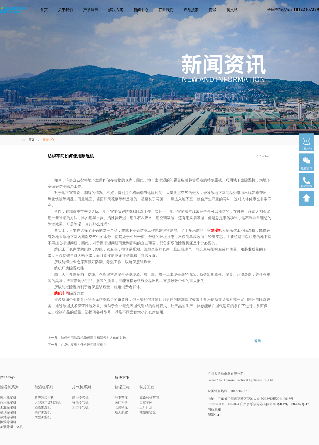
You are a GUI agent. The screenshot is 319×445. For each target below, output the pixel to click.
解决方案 (115, 10)
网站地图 (214, 409)
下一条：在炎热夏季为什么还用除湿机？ (77, 344)
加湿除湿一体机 (11, 427)
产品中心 (7, 378)
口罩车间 (146, 402)
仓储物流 (121, 407)
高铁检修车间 (149, 397)
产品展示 (90, 10)
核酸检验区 (147, 412)
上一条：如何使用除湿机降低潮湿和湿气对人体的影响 (87, 338)
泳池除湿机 (8, 417)
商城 (212, 10)
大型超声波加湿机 (47, 402)
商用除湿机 (8, 402)
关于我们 (65, 10)
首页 (44, 10)
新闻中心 (140, 10)
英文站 (232, 10)
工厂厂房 (146, 407)
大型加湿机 (42, 417)
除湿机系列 (9, 387)
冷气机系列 (81, 387)
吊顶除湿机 (8, 412)
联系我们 (166, 10)
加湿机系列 (43, 387)
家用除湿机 (8, 397)
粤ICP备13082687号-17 (293, 404)
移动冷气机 (80, 402)
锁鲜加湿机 (42, 412)
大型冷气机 (80, 407)
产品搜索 (191, 10)
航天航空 (121, 412)
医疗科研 (121, 402)
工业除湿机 (8, 407)
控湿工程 (122, 387)
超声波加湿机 (44, 397)
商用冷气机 (80, 397)
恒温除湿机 (8, 422)
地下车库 (121, 397)
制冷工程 (146, 387)
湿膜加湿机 (42, 407)
